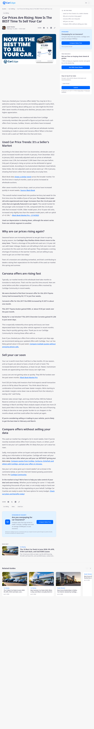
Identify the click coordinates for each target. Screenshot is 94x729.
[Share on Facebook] (43, 27)
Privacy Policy (80, 90)
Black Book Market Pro (29, 377)
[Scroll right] (90, 568)
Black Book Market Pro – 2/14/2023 (25, 215)
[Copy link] (54, 27)
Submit (76, 87)
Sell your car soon (68, 21)
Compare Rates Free (45, 522)
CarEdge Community (18, 475)
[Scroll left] (87, 568)
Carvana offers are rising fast (71, 19)
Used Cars (20, 506)
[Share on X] (47, 27)
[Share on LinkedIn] (51, 27)
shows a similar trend (23, 177)
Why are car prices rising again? (72, 16)
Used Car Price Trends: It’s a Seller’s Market (75, 13)
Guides (4, 9)
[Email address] (76, 83)
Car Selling (12, 9)
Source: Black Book (27, 190)
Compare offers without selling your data (75, 24)
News (13, 506)
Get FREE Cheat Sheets (76, 67)
